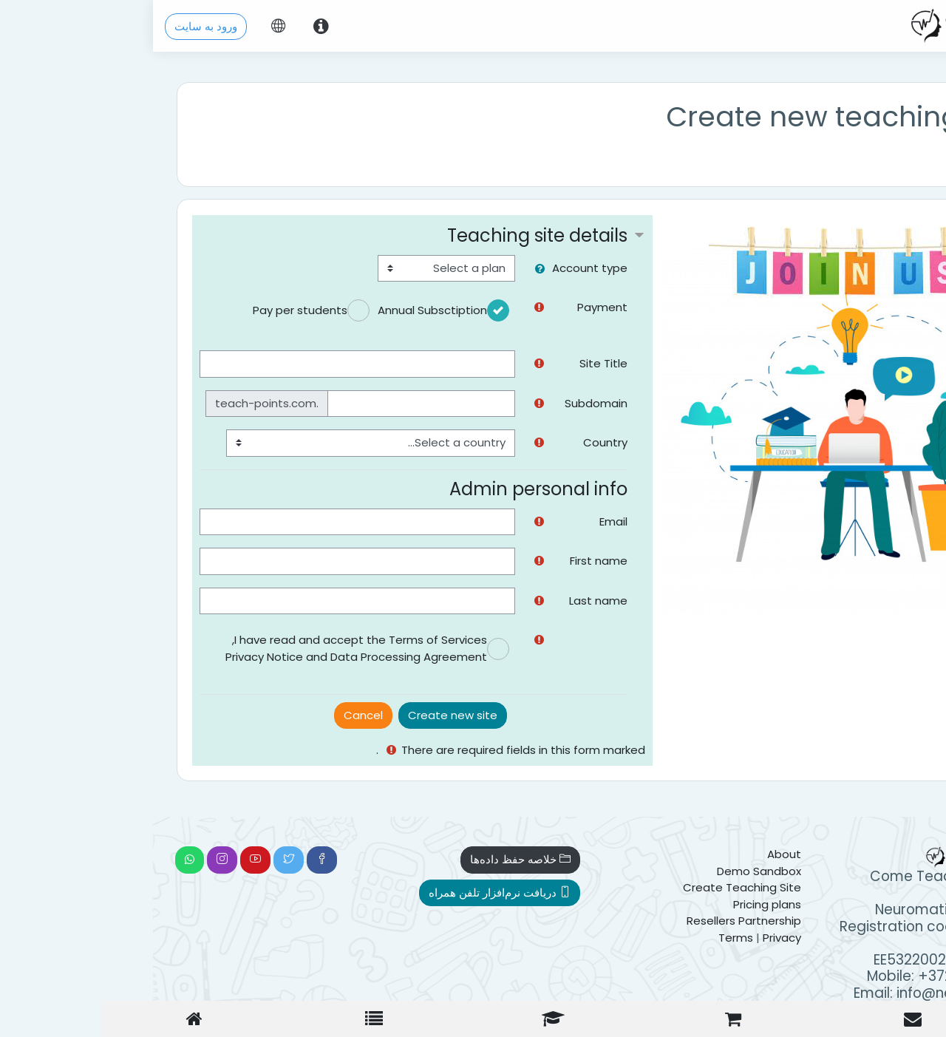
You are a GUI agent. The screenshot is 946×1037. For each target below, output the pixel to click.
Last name (445, 600)
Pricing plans (614, 904)
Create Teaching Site (589, 887)
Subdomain (443, 403)
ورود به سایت (52, 26)
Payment (449, 307)
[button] (384, 269)
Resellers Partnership (591, 920)
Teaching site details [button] (384, 235)
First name (445, 560)
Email (460, 521)
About (631, 854)
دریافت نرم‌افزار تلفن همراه (347, 892)
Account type (436, 268)
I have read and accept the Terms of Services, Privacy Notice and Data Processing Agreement (203, 648)
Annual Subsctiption (279, 310)
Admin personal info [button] (385, 489)
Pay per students (147, 310)
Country (452, 442)
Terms (582, 937)
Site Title (450, 363)
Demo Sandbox (606, 871)
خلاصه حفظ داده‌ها (367, 859)
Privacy (629, 937)
